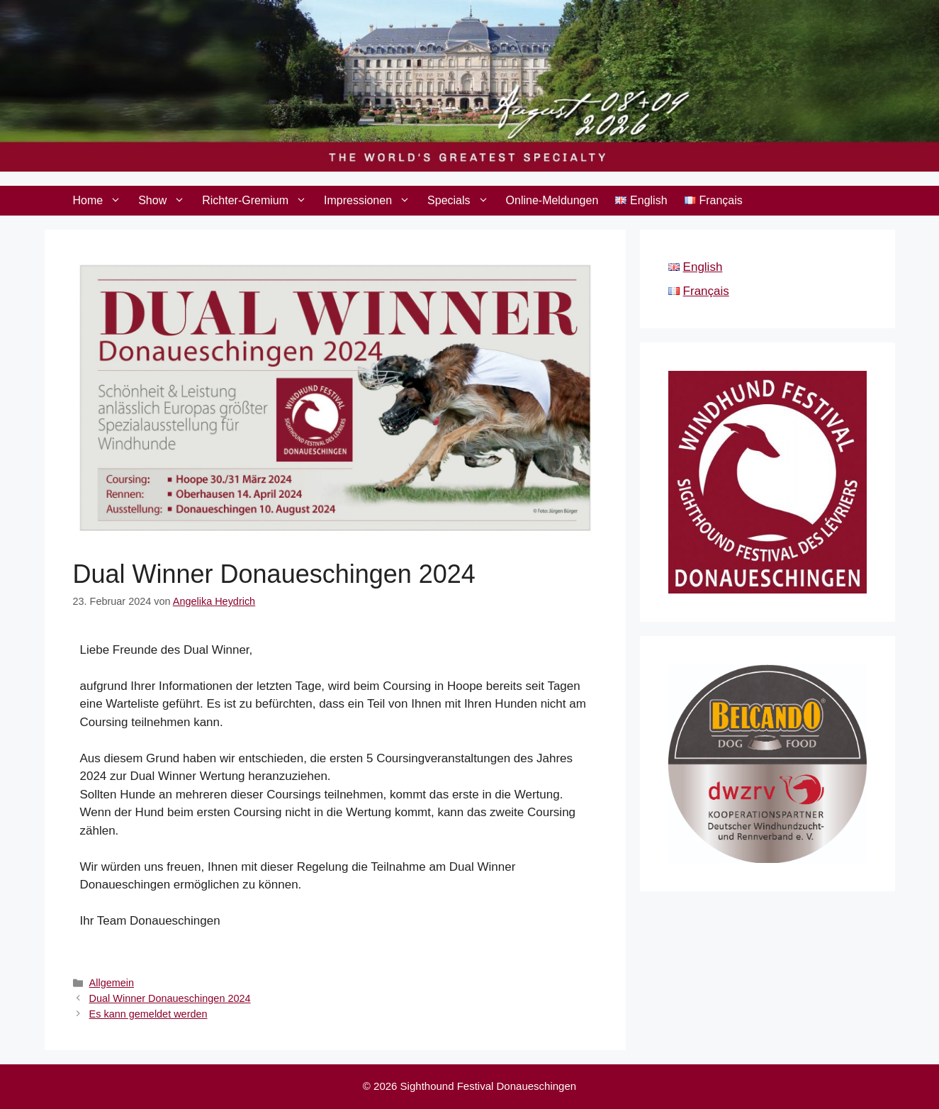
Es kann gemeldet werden (148, 1014)
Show (165, 201)
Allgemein (111, 982)
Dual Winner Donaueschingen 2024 (170, 998)
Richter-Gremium (258, 201)
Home (101, 201)
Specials (462, 201)
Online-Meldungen (552, 200)
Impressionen (371, 201)
